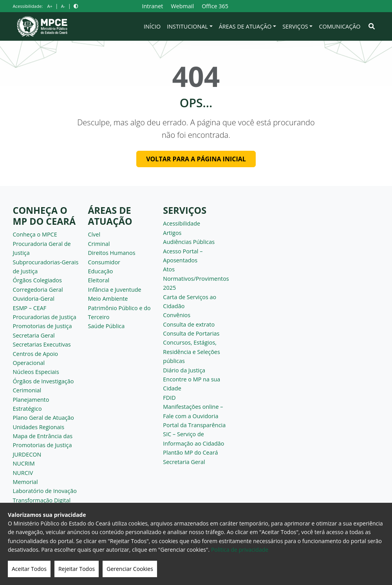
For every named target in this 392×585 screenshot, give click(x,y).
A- (63, 6)
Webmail (182, 6)
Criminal (99, 243)
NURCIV (23, 473)
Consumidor (104, 262)
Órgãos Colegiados (37, 280)
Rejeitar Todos (76, 568)
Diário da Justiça (184, 370)
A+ (49, 6)
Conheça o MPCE (35, 234)
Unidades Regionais (39, 427)
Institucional (187, 26)
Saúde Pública (106, 326)
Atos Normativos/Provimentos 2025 (196, 278)
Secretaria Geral (34, 335)
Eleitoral (98, 280)
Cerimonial (27, 390)
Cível (94, 234)
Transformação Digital (42, 500)
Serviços (295, 26)
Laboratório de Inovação (45, 491)
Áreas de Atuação (245, 26)
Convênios (176, 315)
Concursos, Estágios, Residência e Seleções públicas (191, 352)
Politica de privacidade (239, 549)
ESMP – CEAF (30, 308)
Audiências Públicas (189, 242)
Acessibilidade (181, 223)
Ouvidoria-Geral (34, 298)
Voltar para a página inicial (196, 159)
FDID (169, 397)
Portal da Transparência (194, 425)
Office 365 (215, 6)
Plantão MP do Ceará (190, 452)
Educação (100, 271)
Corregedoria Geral (38, 289)
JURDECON (27, 454)
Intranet (152, 6)
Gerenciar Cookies (130, 568)
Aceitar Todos (29, 568)
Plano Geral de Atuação (43, 417)
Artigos (172, 233)
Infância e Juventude (114, 289)
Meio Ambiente (108, 298)
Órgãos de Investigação (43, 381)
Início (152, 26)
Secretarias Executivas (42, 344)
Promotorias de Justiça (42, 326)
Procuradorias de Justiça (44, 317)
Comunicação (339, 26)
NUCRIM (24, 463)
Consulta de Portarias (191, 333)
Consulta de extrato (189, 324)
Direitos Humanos (111, 252)
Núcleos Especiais (36, 372)
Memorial (25, 482)
